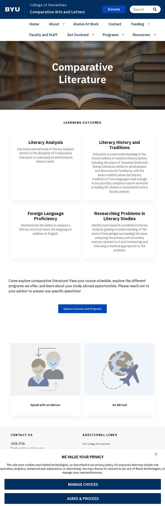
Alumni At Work (86, 24)
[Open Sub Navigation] (64, 24)
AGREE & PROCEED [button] (83, 498)
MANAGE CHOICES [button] (83, 484)
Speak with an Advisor (45, 406)
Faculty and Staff (43, 35)
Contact (114, 24)
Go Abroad (119, 406)
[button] (156, 455)
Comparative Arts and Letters (61, 12)
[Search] (145, 9)
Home (34, 24)
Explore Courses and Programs (82, 309)
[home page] (12, 9)
